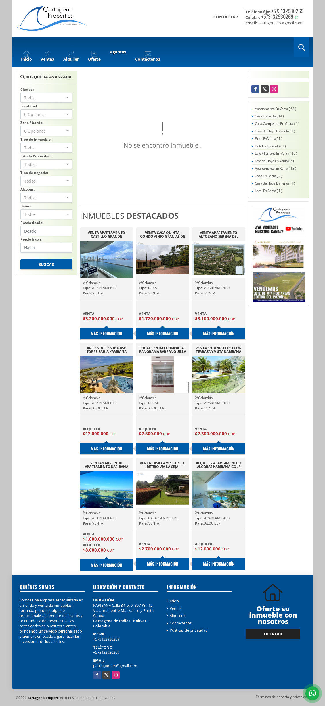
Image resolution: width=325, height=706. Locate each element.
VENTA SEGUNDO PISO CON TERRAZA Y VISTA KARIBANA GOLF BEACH (219, 349)
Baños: (26, 206)
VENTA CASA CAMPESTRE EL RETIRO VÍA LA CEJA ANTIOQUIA (162, 465)
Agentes (118, 52)
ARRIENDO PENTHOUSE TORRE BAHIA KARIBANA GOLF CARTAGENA (107, 349)
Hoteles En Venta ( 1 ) (270, 146)
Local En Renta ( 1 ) (268, 190)
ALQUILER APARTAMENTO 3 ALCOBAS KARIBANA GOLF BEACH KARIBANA (218, 465)
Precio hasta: (31, 239)
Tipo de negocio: (34, 172)
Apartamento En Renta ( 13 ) (275, 168)
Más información (106, 333)
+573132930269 (287, 11)
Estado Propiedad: (35, 156)
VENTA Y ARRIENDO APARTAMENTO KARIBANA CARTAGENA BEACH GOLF (106, 465)
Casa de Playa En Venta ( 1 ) (275, 131)
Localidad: (29, 106)
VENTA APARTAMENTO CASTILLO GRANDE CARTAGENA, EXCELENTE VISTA (106, 234)
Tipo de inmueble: (35, 139)
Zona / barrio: (31, 122)
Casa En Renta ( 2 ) (268, 175)
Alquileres (178, 615)
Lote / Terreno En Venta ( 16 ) (276, 153)
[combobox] (46, 98)
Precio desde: (31, 222)
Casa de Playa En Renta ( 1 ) (275, 183)
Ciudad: (27, 89)
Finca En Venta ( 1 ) (268, 138)
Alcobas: (27, 189)
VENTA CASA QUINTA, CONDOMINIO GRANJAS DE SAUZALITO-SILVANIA (162, 234)
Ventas (175, 608)
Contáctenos (181, 623)
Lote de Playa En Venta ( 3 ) (274, 160)
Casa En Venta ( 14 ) (269, 116)
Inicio (174, 601)
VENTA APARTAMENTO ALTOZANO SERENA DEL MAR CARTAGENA (218, 234)
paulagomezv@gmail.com (115, 665)
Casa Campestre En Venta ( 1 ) (277, 123)
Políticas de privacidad (189, 630)
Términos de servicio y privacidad (282, 696)
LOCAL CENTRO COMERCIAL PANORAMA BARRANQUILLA (162, 349)
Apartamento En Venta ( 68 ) (275, 108)
